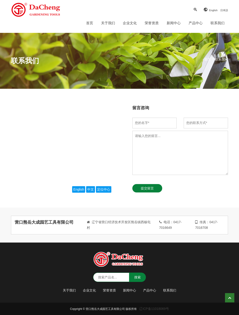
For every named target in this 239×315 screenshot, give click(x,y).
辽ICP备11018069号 (154, 309)
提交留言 (147, 188)
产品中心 (196, 23)
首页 (89, 23)
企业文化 (130, 23)
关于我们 (108, 23)
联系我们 (218, 23)
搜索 (137, 277)
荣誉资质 (152, 23)
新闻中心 (174, 23)
